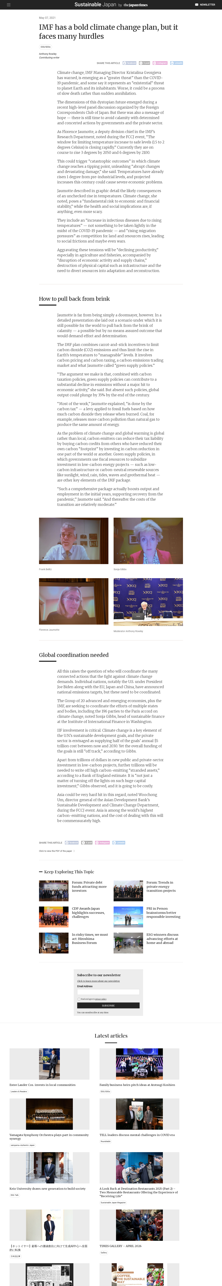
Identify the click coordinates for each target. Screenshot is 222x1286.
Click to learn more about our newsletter (102, 983)
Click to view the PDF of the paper (57, 853)
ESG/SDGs (46, 47)
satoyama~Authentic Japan (128, 1098)
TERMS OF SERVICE (108, 1268)
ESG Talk (15, 1154)
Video (65, 1225)
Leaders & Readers (19, 1098)
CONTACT (69, 1268)
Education (172, 1221)
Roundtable (172, 1098)
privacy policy (100, 1001)
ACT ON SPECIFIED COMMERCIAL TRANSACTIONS (145, 1268)
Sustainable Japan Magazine (76, 1165)
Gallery (170, 1150)
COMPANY (178, 1268)
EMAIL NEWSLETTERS (49, 1268)
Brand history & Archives (22, 1218)
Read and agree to (92, 1001)
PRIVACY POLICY (86, 1268)
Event (117, 1221)
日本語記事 (120, 1154)
